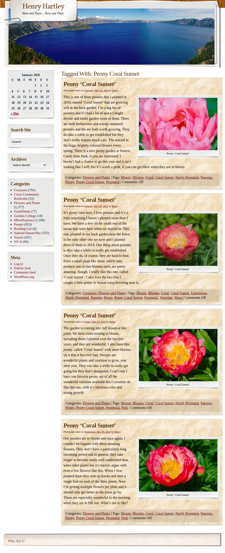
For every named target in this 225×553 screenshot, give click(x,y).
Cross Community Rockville (26, 196)
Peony (70, 182)
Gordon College (25, 216)
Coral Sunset (164, 177)
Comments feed (25, 272)
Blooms (138, 177)
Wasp (178, 297)
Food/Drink (22, 211)
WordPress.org (24, 277)
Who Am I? (16, 541)
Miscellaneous (24, 220)
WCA (18, 241)
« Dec (15, 113)
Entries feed (22, 268)
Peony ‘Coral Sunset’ (90, 83)
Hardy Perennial (187, 177)
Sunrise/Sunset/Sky (27, 233)
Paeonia (206, 177)
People (19, 224)
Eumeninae (199, 293)
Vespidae (166, 297)
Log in (18, 264)
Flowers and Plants (96, 177)
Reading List (23, 228)
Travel (18, 237)
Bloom (126, 177)
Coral (150, 177)
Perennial (113, 182)
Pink (124, 408)
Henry (115, 90)
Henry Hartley (43, 7)
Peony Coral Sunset (90, 182)
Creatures (89, 293)
